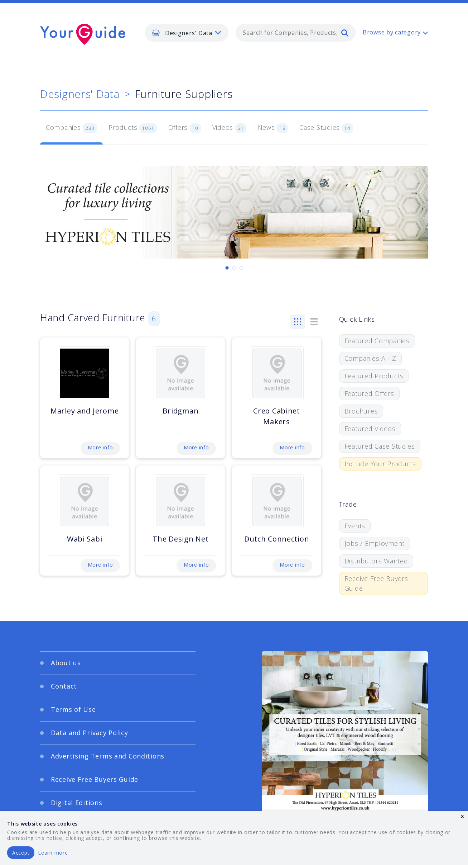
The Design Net (180, 539)
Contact (64, 686)
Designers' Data (80, 93)
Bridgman (180, 411)
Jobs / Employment (374, 543)
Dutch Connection (276, 539)
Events (354, 525)
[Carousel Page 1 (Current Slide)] (227, 268)
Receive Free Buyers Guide (376, 583)
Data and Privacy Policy (89, 732)
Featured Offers (369, 393)
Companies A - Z (370, 358)
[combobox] (296, 33)
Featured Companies (377, 340)
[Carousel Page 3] (241, 268)
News (273, 128)
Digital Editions (76, 802)
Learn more (53, 852)
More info (100, 447)
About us (66, 662)
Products (132, 128)
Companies (71, 128)
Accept (20, 852)
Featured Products (374, 376)
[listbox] (186, 33)
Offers (184, 128)
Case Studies (326, 128)
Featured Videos (370, 428)
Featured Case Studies (379, 446)
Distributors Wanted (376, 561)
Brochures (361, 411)
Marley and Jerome (84, 411)
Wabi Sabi (84, 539)
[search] (345, 32)
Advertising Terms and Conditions (107, 756)
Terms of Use (73, 709)
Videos (229, 128)
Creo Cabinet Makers (276, 416)
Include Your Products (380, 463)
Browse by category (392, 32)
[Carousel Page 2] (234, 268)
